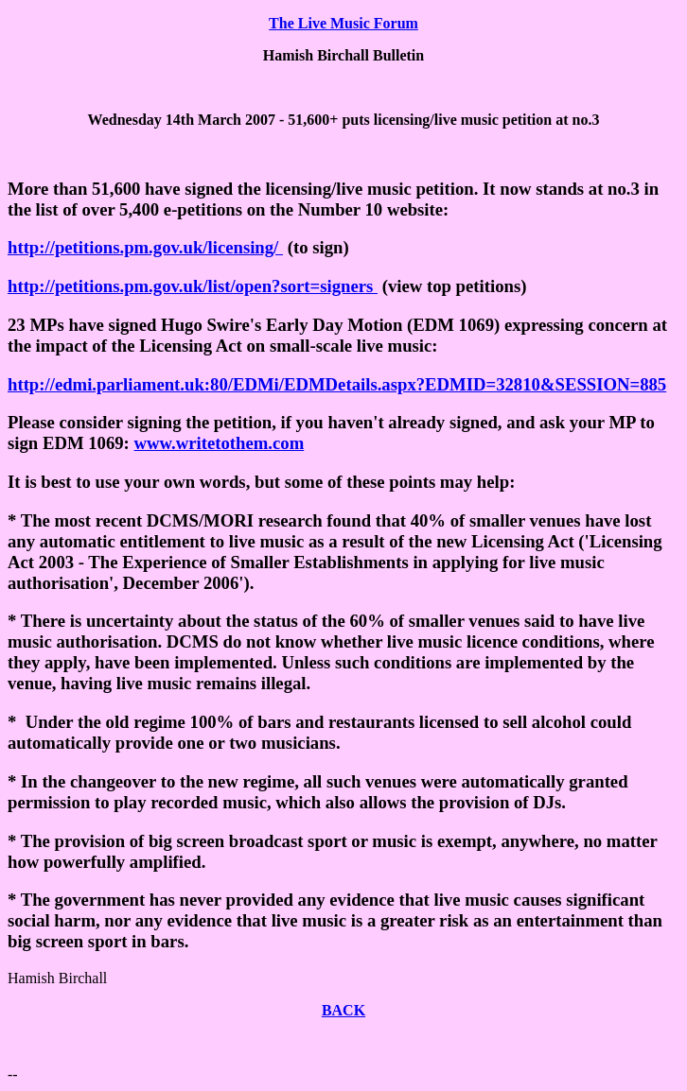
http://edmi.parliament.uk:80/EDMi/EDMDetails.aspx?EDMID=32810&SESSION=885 (337, 384)
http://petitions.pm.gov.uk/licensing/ (145, 247)
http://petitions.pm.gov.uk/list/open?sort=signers (193, 286)
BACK (343, 1010)
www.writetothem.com (219, 443)
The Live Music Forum (343, 23)
